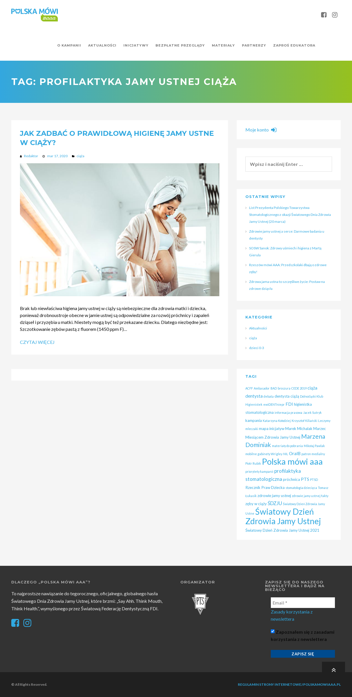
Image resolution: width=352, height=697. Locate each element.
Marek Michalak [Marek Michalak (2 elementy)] (298, 428)
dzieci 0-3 (256, 348)
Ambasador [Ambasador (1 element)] (262, 388)
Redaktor (31, 156)
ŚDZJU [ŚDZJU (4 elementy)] (275, 503)
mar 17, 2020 (57, 156)
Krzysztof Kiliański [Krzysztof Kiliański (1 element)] (304, 420)
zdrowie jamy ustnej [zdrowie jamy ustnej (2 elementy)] (274, 495)
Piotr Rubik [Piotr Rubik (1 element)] (253, 463)
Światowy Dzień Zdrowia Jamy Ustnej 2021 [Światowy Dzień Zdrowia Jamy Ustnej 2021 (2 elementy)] (282, 530)
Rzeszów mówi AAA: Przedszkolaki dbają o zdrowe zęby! (288, 268)
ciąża (80, 156)
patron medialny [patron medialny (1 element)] (313, 454)
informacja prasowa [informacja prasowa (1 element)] (288, 412)
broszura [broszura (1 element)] (284, 388)
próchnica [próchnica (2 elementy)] (291, 479)
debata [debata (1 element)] (269, 396)
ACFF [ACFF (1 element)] (249, 388)
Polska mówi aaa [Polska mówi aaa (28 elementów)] (292, 461)
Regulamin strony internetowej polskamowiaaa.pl (289, 684)
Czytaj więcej (37, 342)
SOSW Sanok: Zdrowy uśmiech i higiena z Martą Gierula (285, 251)
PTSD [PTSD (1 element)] (314, 479)
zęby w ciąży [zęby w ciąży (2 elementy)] (256, 503)
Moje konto (260, 129)
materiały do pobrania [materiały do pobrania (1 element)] (287, 446)
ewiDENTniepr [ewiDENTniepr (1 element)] (274, 404)
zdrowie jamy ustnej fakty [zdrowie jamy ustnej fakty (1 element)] (310, 496)
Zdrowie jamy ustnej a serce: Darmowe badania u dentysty (286, 234)
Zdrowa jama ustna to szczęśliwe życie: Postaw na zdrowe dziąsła (287, 285)
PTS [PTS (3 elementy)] (305, 479)
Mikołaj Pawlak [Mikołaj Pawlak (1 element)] (314, 446)
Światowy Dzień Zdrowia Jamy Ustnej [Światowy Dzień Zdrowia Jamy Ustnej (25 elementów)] (283, 516)
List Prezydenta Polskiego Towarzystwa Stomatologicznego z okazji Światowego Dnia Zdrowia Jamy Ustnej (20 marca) (290, 214)
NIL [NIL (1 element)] (285, 454)
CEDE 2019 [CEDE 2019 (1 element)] (299, 388)
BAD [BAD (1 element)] (274, 388)
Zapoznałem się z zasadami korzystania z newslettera (302, 635)
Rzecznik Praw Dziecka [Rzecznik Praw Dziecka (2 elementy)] (265, 487)
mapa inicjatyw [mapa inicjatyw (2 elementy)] (271, 428)
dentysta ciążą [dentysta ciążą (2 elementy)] (287, 396)
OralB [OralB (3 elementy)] (295, 453)
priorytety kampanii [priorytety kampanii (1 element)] (259, 471)
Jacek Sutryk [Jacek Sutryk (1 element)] (312, 412)
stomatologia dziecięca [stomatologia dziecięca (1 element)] (301, 488)
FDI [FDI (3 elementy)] (289, 404)
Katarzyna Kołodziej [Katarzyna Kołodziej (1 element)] (277, 420)
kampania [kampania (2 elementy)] (253, 420)
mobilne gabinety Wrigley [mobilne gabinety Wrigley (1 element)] (263, 454)
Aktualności (258, 328)
